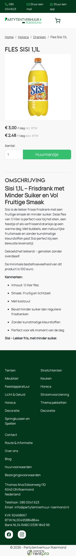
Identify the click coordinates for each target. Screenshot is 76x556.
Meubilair (12, 378)
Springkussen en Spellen (17, 421)
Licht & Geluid (15, 394)
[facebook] (9, 534)
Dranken (39, 37)
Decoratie (12, 410)
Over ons (11, 451)
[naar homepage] (23, 20)
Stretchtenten (51, 370)
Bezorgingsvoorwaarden (23, 475)
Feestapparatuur (17, 386)
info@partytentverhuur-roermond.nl (42, 507)
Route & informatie (19, 443)
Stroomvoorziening (55, 394)
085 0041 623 (29, 502)
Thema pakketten (54, 402)
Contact (11, 434)
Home (9, 37)
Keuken (46, 378)
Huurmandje (47, 154)
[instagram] (22, 534)
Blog (8, 459)
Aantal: (10, 145)
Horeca (23, 37)
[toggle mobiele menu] (68, 20)
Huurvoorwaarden (18, 467)
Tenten (10, 370)
